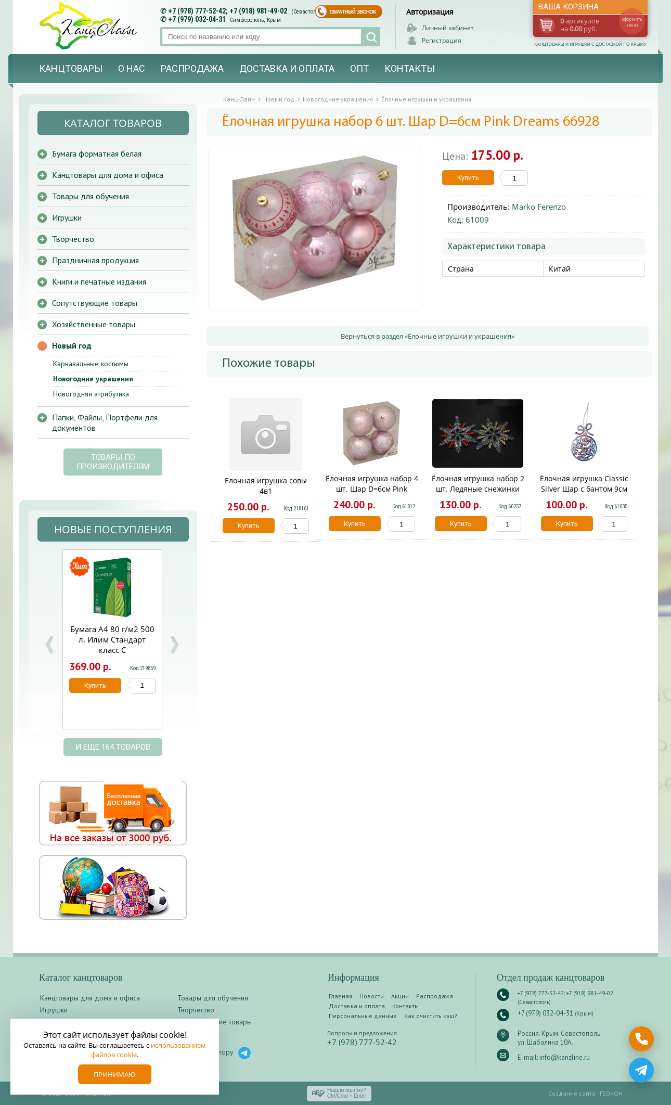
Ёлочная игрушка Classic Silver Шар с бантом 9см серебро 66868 (584, 488)
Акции (400, 996)
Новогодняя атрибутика (91, 394)
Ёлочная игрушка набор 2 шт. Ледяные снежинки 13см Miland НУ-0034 (478, 488)
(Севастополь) (309, 11)
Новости (371, 996)
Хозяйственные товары (93, 324)
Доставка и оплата (286, 68)
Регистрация (441, 40)
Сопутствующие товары (94, 303)
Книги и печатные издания (99, 281)
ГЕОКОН (611, 1093)
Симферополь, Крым (255, 20)
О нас (131, 68)
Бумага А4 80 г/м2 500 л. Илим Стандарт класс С (112, 639)
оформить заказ (632, 22)
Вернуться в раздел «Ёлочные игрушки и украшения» (427, 336)
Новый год (72, 345)
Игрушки (67, 217)
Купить (468, 178)
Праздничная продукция (95, 260)
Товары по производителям (112, 462)
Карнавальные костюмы (90, 363)
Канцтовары (70, 68)
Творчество (73, 239)
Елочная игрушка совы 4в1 (266, 486)
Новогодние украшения (93, 378)
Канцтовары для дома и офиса (107, 175)
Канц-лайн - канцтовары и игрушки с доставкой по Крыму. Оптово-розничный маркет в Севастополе (89, 25)
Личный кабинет (448, 27)
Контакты (409, 68)
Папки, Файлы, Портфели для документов (105, 422)
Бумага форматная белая (96, 153)
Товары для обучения (90, 196)
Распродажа (192, 68)
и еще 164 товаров (112, 747)
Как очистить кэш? (430, 1016)
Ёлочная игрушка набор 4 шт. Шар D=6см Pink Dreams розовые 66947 (372, 488)
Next (174, 645)
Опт (359, 68)
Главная (340, 996)
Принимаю (115, 1074)
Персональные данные (363, 1016)
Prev (49, 645)
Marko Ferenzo (539, 206)
